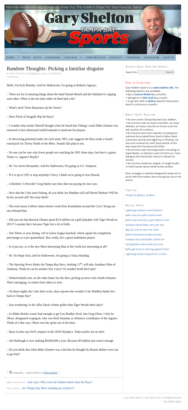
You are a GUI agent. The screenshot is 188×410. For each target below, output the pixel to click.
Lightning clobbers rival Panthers (143, 210)
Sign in (168, 57)
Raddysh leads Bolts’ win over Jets (144, 225)
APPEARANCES (96, 57)
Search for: (131, 72)
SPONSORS (133, 57)
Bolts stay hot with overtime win (143, 215)
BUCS (26, 57)
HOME (10, 57)
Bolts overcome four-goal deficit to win (147, 220)
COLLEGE (70, 57)
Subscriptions (50, 372)
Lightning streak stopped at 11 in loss (146, 254)
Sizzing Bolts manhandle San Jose (144, 244)
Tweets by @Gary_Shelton (140, 195)
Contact (115, 57)
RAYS (37, 57)
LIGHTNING (53, 57)
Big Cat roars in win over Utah (142, 230)
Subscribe (152, 57)
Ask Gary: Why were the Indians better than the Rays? (59, 382)
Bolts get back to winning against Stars (147, 249)
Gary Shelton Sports (172, 401)
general (14, 77)
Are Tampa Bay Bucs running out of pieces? (48, 388)
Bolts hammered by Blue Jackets (143, 235)
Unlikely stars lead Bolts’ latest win (145, 239)
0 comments (55, 73)
